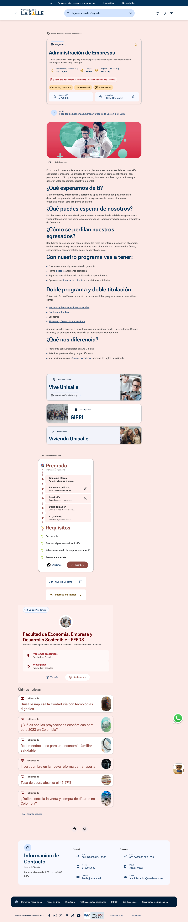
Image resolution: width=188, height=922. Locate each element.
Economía (54, 316)
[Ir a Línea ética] (109, 3)
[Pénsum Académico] (68, 488)
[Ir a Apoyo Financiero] (6, 46)
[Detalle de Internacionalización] (66, 594)
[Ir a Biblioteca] (6, 66)
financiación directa (72, 280)
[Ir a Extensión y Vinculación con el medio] (6, 86)
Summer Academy (81, 358)
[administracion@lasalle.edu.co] (143, 877)
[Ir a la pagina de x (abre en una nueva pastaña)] (61, 915)
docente (60, 270)
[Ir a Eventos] (6, 146)
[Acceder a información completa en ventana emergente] (94, 140)
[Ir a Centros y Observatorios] (6, 136)
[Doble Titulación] (68, 508)
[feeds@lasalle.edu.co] (91, 877)
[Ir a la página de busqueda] (131, 13)
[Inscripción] (68, 498)
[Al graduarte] (68, 517)
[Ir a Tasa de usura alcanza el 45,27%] (65, 780)
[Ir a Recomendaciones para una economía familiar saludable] (65, 745)
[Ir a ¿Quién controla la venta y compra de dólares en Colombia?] (65, 798)
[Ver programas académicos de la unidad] (66, 655)
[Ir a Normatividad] (129, 3)
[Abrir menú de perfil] (157, 13)
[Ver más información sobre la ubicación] (117, 96)
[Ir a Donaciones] (6, 106)
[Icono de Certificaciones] (136, 44)
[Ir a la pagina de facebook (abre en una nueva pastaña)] (49, 915)
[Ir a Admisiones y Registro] (6, 36)
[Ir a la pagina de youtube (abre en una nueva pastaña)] (79, 915)
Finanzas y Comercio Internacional (67, 321)
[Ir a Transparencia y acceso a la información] (76, 3)
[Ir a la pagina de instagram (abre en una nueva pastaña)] (55, 915)
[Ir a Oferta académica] (6, 26)
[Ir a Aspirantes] (6, 16)
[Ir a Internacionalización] (6, 76)
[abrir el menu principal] (68, 13)
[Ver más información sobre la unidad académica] (52, 677)
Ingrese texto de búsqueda (86, 13)
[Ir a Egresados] (6, 116)
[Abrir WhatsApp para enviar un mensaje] (178, 718)
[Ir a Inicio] (6, 6)
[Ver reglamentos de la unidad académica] (77, 677)
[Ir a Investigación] (6, 96)
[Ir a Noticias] (6, 156)
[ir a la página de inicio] (32, 13)
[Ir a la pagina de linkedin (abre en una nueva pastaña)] (67, 915)
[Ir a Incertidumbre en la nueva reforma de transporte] (65, 764)
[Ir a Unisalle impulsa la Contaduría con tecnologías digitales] (65, 703)
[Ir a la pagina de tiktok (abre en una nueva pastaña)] (73, 915)
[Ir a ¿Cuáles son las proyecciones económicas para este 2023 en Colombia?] (65, 724)
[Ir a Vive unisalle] (6, 126)
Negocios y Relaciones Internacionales (69, 307)
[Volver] (16, 13)
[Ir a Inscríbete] (54, 565)
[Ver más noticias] (32, 814)
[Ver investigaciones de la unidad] (66, 666)
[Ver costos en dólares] (71, 96)
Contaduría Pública (59, 312)
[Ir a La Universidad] (6, 56)
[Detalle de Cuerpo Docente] (66, 582)
